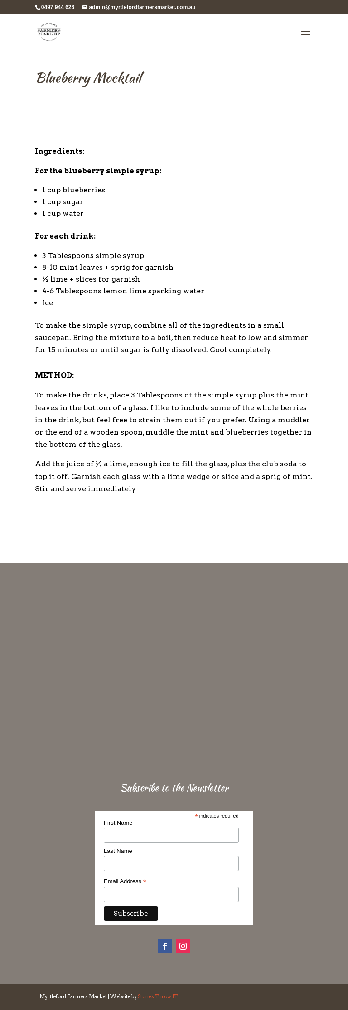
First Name (118, 822)
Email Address (125, 881)
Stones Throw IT (158, 996)
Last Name (118, 850)
